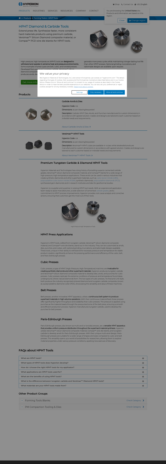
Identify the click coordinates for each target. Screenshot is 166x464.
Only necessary (95, 92)
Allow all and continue (114, 92)
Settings (79, 92)
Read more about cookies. (83, 87)
